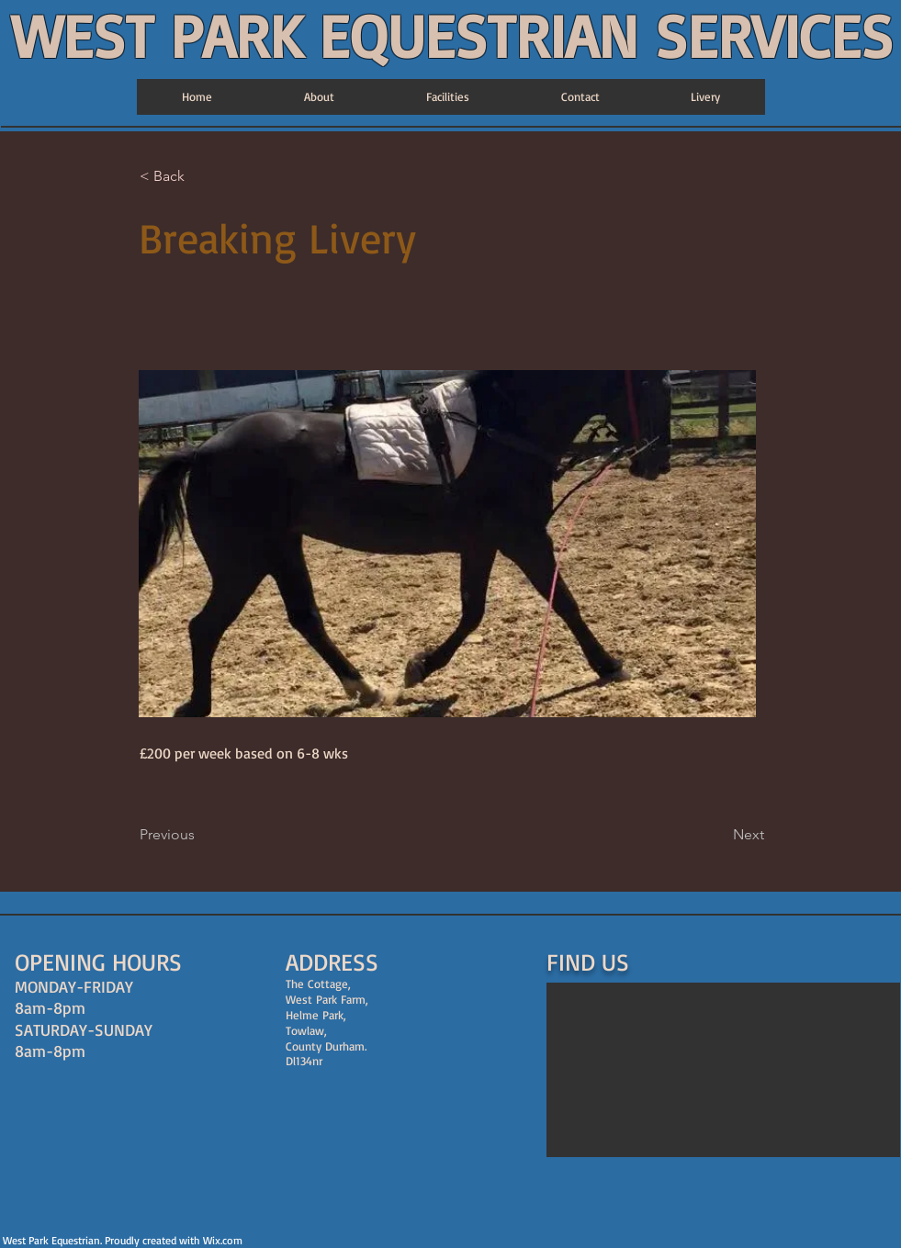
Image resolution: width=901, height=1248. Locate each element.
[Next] (718, 834)
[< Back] (200, 177)
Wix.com (222, 1240)
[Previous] (200, 834)
